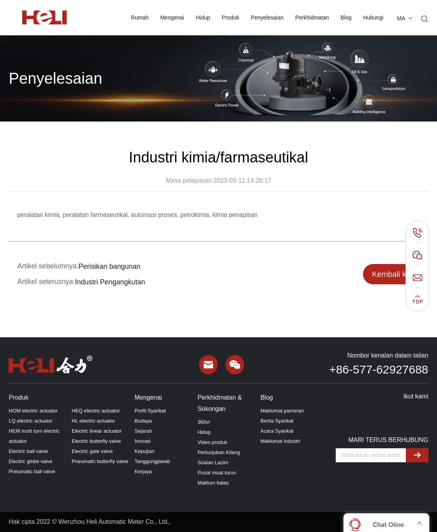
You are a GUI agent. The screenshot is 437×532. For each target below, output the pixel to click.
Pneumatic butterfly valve (100, 461)
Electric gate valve (92, 451)
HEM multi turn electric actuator (34, 436)
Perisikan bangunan (110, 266)
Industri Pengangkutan (110, 282)
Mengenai (172, 17)
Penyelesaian (267, 17)
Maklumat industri (280, 441)
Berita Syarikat (277, 421)
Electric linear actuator (97, 431)
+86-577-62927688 (378, 369)
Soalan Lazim (212, 462)
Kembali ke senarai (391, 277)
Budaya (143, 421)
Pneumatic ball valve (32, 471)
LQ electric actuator (31, 421)
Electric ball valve (28, 451)
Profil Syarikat (150, 411)
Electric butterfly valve (96, 441)
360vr (203, 422)
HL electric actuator (93, 421)
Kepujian (145, 451)
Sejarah (143, 431)
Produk (230, 17)
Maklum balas (213, 483)
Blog (345, 17)
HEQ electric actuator (96, 411)
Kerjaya (143, 471)
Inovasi (143, 441)
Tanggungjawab (152, 461)
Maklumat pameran (282, 411)
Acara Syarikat (277, 431)
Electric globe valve (30, 461)
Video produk (212, 442)
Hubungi (373, 17)
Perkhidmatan (312, 17)
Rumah (139, 17)
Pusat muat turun (216, 473)
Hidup (203, 17)
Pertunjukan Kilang (218, 452)
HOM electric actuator (33, 411)
